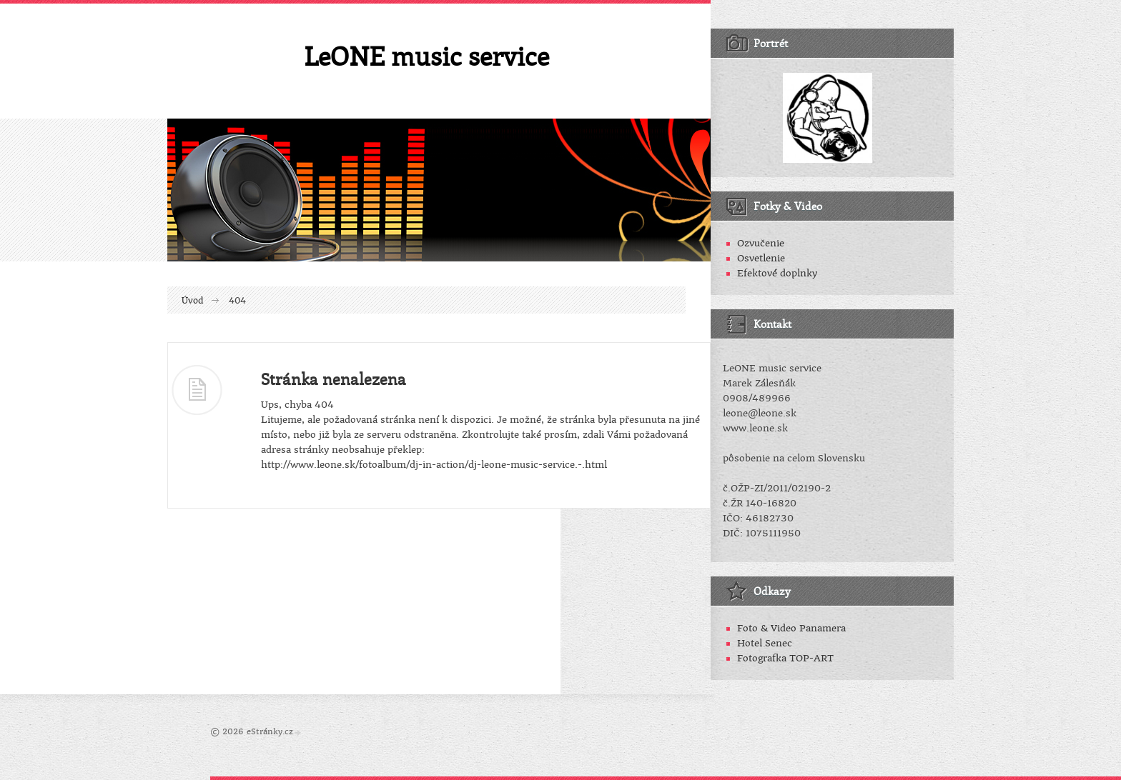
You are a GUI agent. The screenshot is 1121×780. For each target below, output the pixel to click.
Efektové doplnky (777, 273)
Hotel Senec (764, 643)
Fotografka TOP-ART (785, 658)
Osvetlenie (761, 258)
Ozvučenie (760, 243)
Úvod (193, 301)
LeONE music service (426, 56)
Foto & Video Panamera (791, 628)
